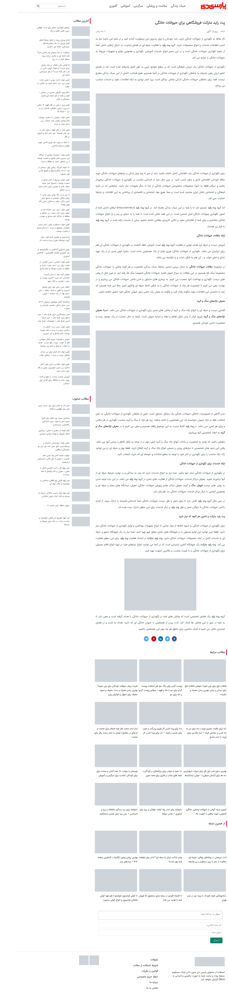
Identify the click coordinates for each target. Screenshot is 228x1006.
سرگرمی (120, 6)
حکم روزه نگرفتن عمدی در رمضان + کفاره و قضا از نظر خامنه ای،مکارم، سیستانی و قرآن (36, 96)
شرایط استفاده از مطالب (127, 975)
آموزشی (107, 6)
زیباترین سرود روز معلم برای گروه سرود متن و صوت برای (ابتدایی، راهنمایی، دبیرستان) (38, 421)
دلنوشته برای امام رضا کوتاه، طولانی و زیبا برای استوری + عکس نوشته (143, 818)
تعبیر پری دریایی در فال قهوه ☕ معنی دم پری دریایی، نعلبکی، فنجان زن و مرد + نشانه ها (36, 108)
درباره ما (136, 992)
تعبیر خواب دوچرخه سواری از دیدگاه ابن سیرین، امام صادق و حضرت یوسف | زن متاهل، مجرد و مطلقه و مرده (36, 158)
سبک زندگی (160, 6)
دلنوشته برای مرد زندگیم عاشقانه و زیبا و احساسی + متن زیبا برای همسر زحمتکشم (101, 818)
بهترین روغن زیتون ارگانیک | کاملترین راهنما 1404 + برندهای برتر (100, 868)
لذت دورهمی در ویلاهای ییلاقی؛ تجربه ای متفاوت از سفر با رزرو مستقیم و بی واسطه (190, 868)
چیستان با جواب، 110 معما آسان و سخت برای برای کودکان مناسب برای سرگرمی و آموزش (99, 778)
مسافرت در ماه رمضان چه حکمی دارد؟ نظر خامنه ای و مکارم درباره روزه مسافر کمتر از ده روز (36, 56)
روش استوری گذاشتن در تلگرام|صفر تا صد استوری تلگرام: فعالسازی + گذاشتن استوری (35, 253)
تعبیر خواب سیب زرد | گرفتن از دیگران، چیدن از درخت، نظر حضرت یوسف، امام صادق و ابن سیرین (37, 330)
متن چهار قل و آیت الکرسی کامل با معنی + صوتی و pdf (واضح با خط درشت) (37, 471)
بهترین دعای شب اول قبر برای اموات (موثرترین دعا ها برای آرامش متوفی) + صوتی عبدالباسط (187, 778)
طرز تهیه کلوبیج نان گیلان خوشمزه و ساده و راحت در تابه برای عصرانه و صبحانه (36, 521)
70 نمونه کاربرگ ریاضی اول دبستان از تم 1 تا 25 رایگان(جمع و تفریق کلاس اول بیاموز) (36, 170)
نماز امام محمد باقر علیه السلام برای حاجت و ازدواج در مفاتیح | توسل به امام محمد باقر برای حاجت (98, 736)
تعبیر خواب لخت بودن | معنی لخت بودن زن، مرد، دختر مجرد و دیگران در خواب (35, 83)
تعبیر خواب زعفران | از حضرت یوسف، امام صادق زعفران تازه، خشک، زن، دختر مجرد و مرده (36, 120)
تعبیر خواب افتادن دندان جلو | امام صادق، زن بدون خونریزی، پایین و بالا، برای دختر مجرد (36, 367)
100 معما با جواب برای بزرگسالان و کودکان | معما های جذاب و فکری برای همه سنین (144, 778)
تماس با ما (134, 998)
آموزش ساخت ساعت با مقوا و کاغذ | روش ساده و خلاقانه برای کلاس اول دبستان (36, 380)
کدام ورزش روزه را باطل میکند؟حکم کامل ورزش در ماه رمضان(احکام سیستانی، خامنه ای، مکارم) (37, 43)
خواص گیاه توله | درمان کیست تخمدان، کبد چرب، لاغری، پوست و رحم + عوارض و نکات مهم (37, 278)
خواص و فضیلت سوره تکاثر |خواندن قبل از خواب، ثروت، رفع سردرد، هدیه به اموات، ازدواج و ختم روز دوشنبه (36, 342)
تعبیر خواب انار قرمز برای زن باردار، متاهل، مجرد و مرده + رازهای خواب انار (37, 355)
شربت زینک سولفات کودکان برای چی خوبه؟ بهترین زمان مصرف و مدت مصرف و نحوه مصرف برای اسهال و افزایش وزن (100, 692)
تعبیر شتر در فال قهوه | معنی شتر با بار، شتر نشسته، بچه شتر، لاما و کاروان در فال (36, 133)
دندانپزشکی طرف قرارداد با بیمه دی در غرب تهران (189, 908)
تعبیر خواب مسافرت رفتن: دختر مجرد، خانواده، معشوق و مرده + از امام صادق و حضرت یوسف (35, 228)
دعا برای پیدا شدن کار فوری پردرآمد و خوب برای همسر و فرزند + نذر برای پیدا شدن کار (144, 734)
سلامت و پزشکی (139, 6)
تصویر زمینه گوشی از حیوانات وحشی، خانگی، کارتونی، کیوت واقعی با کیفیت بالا (188, 818)
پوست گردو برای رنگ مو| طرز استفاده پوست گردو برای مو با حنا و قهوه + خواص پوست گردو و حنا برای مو (142, 692)
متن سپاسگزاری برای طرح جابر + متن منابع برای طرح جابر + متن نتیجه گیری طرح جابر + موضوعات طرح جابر (36, 317)
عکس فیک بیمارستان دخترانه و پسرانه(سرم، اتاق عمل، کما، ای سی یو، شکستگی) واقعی (36, 446)
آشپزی (95, 6)
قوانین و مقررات (132, 981)
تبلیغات (136, 970)
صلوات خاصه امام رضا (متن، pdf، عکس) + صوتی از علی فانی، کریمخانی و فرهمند (36, 459)
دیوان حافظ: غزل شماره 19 (40, 505)
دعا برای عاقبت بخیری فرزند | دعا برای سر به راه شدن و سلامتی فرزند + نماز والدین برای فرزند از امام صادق (188, 736)
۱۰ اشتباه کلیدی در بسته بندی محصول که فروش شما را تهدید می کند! (142, 908)
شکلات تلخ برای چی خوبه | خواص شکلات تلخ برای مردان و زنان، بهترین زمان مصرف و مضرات (188, 692)
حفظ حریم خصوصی (129, 987)
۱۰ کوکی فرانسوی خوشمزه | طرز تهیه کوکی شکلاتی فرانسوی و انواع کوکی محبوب (101, 908)
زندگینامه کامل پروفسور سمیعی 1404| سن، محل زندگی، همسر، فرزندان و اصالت (36, 305)
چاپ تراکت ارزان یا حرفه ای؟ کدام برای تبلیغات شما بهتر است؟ (142, 868)
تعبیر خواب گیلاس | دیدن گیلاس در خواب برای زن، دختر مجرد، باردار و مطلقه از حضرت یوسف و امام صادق (37, 265)
